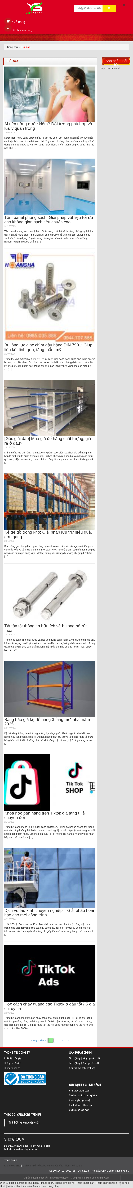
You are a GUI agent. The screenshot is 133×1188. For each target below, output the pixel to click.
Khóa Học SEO (12, 1165)
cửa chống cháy (50, 1186)
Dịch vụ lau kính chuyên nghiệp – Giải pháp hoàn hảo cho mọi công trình (49, 912)
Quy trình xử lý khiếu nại (80, 1105)
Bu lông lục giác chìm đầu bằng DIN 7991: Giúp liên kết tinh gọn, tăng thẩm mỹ (48, 347)
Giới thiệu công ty (12, 1058)
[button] (14, 22)
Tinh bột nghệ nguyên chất (23, 1122)
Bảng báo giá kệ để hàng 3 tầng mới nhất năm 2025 (47, 721)
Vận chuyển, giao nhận (80, 1100)
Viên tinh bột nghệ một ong (82, 1068)
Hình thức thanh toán (79, 1090)
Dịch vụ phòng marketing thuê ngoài (19, 1182)
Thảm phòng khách (106, 1182)
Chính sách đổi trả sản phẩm (83, 1095)
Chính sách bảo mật (79, 1110)
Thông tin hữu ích (12, 1063)
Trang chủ (12, 47)
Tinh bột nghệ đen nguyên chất (84, 1063)
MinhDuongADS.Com (97, 1177)
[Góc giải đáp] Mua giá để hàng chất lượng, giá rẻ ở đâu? (47, 440)
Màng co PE (47, 1182)
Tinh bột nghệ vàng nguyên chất (84, 1058)
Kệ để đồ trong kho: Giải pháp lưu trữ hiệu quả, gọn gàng (48, 534)
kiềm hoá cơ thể (73, 1165)
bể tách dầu (13, 1186)
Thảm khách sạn (85, 1182)
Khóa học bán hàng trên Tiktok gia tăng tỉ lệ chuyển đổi (44, 815)
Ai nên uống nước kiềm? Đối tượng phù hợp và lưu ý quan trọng (48, 126)
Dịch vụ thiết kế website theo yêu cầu (43, 1165)
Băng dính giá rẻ (65, 1182)
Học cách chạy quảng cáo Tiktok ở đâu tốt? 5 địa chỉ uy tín (49, 1006)
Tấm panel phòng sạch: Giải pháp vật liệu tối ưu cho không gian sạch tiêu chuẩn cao (48, 219)
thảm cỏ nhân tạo (30, 1186)
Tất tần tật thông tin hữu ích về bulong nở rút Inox (45, 628)
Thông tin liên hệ (12, 1068)
